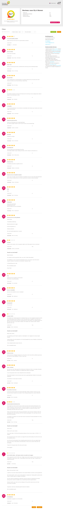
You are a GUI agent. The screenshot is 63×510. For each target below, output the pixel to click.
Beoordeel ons (54, 22)
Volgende (39, 507)
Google (54, 52)
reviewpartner (58, 52)
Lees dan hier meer (53, 64)
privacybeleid (58, 65)
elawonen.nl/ (47, 44)
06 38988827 (47, 41)
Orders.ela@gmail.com (49, 42)
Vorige (34, 507)
